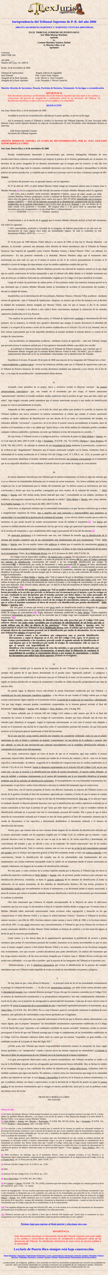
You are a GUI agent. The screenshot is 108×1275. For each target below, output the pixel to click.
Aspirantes (21, 1255)
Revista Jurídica (90, 1257)
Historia (101, 1255)
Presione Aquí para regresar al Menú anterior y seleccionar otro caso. (54, 1224)
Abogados (12, 1255)
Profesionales (31, 1255)
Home (6, 1255)
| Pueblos (84, 1255)
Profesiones (41, 1255)
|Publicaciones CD (77, 1257)
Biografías (93, 1255)
